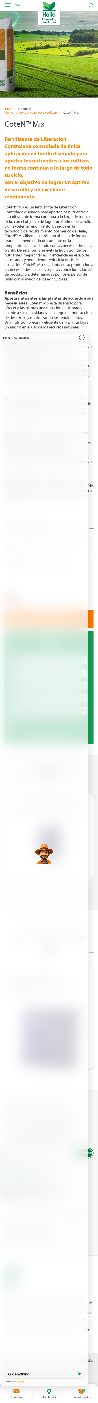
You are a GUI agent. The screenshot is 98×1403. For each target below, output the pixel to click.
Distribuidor (49, 1397)
